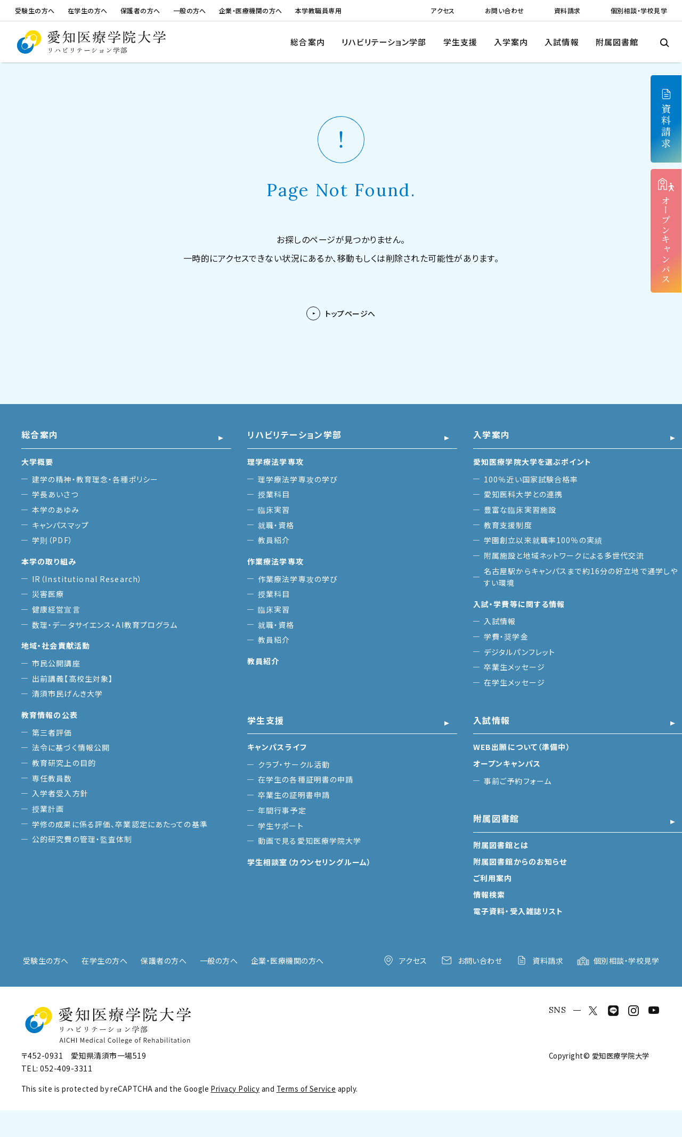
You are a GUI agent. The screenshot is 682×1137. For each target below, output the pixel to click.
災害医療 (48, 593)
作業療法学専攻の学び (298, 579)
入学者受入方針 (60, 793)
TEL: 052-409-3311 (56, 1068)
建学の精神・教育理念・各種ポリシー (95, 479)
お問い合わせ (504, 10)
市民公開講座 (56, 663)
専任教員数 (52, 778)
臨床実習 (274, 509)
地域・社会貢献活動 (55, 645)
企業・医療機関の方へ (250, 10)
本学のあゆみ (55, 509)
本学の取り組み (48, 561)
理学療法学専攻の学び (298, 479)
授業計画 (48, 808)
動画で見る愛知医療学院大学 (310, 840)
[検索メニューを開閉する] (664, 41)
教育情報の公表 (49, 714)
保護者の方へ (140, 10)
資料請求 (567, 10)
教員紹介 (274, 540)
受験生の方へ (35, 10)
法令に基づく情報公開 (71, 747)
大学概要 (37, 461)
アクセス (443, 10)
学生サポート (281, 825)
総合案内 (307, 41)
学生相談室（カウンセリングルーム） (309, 862)
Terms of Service (306, 1089)
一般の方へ (189, 10)
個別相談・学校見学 (639, 10)
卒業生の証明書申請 (294, 794)
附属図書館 (617, 41)
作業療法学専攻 (275, 561)
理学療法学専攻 (275, 461)
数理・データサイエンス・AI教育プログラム (105, 624)
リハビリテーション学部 (384, 41)
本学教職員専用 (318, 10)
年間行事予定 (282, 810)
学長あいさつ (55, 494)
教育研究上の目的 (64, 762)
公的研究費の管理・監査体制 (82, 839)
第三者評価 (52, 732)
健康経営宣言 (56, 609)
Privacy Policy (234, 1089)
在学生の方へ (88, 10)
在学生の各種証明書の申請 (305, 779)
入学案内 (511, 41)
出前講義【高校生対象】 (72, 678)
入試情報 (562, 41)
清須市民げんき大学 (67, 693)
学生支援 (460, 41)
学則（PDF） (52, 540)
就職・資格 (276, 525)
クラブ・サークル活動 (294, 764)
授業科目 (274, 494)
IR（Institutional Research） (87, 579)
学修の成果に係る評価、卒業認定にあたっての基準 (120, 824)
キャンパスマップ (60, 525)
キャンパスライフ (277, 746)
